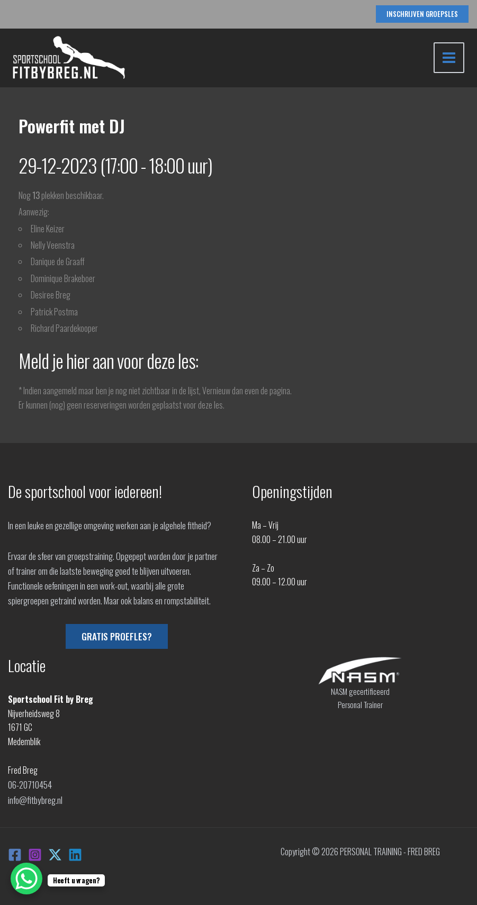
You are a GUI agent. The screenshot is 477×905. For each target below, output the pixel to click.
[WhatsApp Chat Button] (26, 878)
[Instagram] (35, 852)
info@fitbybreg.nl (35, 798)
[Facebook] (15, 852)
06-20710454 (29, 783)
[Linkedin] (75, 852)
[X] (55, 852)
